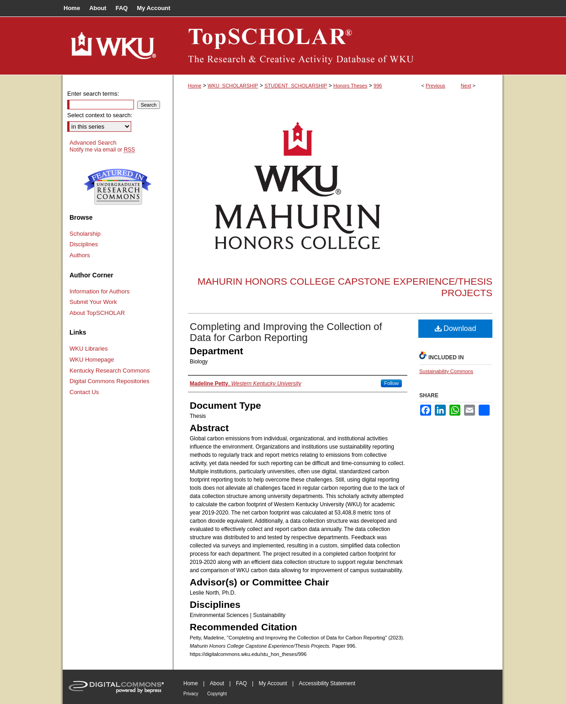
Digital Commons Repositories (109, 381)
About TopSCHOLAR (97, 312)
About (217, 683)
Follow (391, 383)
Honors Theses (350, 85)
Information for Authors (99, 291)
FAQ (241, 683)
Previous (435, 85)
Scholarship (85, 233)
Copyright (217, 693)
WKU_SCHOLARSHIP (233, 85)
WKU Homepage (91, 359)
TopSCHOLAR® (338, 46)
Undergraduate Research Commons (117, 187)
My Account (273, 683)
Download (455, 328)
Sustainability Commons (446, 371)
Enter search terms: (93, 93)
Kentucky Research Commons (109, 370)
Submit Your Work (93, 301)
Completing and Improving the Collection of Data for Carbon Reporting (286, 332)
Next (466, 85)
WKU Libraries (88, 348)
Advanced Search (93, 142)
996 (378, 85)
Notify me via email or (102, 149)
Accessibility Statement (327, 683)
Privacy (190, 693)
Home (194, 85)
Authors (79, 255)
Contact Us (84, 392)
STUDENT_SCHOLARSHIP (295, 85)
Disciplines (83, 244)
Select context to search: (99, 115)
